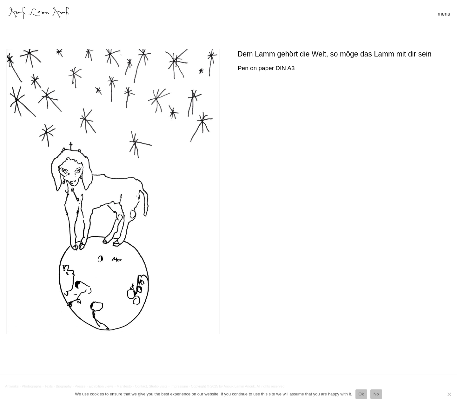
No (376, 394)
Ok (361, 394)
